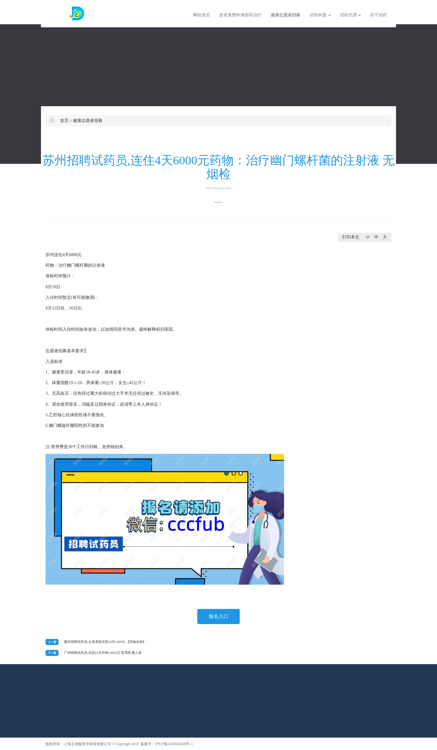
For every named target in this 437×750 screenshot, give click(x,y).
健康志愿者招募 (285, 15)
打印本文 (350, 237)
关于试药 (378, 15)
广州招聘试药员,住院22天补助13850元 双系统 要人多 (103, 652)
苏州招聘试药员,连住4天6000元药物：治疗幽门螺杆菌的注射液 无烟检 (218, 172)
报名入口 (218, 616)
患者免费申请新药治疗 (240, 15)
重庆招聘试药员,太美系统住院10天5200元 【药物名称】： (106, 642)
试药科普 (320, 15)
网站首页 (201, 15)
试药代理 (350, 15)
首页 (64, 120)
